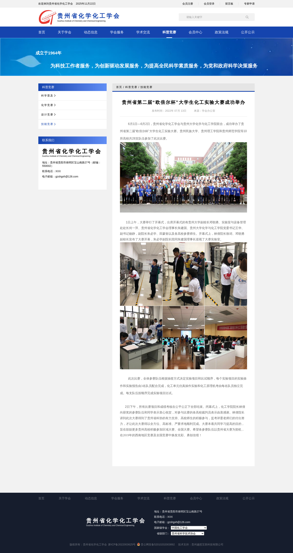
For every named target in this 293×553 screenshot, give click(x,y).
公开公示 (248, 32)
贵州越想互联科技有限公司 (207, 544)
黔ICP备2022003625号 (121, 544)
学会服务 (117, 32)
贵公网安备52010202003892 (156, 544)
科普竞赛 (169, 32)
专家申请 (249, 3)
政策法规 (221, 32)
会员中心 (195, 32)
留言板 (229, 3)
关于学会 (64, 32)
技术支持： (184, 544)
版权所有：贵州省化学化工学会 (88, 544)
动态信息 (91, 32)
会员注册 (187, 3)
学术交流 (143, 32)
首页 (41, 32)
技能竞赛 (146, 87)
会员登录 (209, 3)
